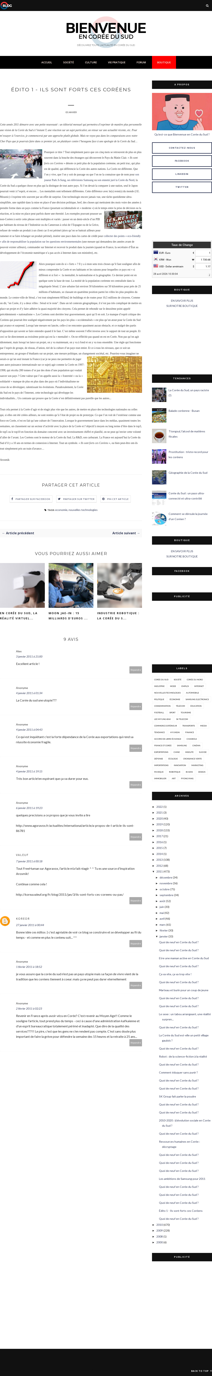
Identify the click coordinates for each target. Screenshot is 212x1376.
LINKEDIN (181, 174)
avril (162, 918)
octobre (165, 889)
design (201, 772)
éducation (196, 706)
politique (159, 699)
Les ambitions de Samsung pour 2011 (182, 1178)
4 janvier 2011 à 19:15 (29, 771)
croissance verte (192, 758)
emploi (185, 686)
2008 (159, 1236)
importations (161, 765)
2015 (159, 848)
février (164, 930)
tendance (159, 732)
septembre (166, 895)
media (203, 725)
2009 (159, 1230)
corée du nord (195, 679)
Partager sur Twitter (79, 499)
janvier (164, 936)
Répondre (136, 670)
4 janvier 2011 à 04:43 (29, 730)
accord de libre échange (167, 739)
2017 (159, 836)
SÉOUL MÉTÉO (182, 218)
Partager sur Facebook (33, 499)
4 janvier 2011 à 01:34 (29, 693)
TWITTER (182, 187)
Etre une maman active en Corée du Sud (184, 958)
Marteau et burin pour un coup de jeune (183, 990)
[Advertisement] (182, 341)
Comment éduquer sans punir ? (178, 1072)
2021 (159, 812)
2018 (159, 830)
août (162, 901)
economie (61, 510)
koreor (23, 919)
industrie (159, 686)
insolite (189, 752)
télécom (180, 706)
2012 (159, 865)
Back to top (201, 1370)
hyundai (175, 732)
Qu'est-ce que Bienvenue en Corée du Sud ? (182, 134)
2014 (159, 854)
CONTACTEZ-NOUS (182, 148)
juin (162, 906)
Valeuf (22, 855)
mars (163, 924)
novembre (166, 883)
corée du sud (161, 679)
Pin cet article (118, 499)
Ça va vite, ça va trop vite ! (175, 974)
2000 (159, 1242)
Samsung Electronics (197, 699)
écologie (173, 758)
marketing (197, 765)
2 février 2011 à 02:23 (29, 1009)
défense (158, 758)
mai (162, 912)
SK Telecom (182, 719)
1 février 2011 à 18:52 (29, 967)
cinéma (196, 745)
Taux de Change (182, 245)
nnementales (74, 242)
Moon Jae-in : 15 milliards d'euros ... (68, 616)
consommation (162, 706)
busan (189, 772)
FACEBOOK (182, 161)
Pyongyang (187, 778)
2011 (159, 871)
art (174, 778)
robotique (174, 772)
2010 (159, 1224)
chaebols (192, 739)
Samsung (182, 745)
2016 (159, 842)
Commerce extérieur (165, 725)
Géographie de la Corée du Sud (188, 472)
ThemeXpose (35, 1370)
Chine (177, 752)
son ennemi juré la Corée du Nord (116, 180)
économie (175, 699)
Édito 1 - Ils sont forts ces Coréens (181, 1210)
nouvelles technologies (83, 510)
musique (159, 772)
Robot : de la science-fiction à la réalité (183, 1056)
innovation (180, 765)
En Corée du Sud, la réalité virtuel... (19, 616)
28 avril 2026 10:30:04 (165, 274)
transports (188, 725)
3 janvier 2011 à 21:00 (29, 657)
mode (173, 686)
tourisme (186, 712)
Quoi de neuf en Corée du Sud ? (179, 942)
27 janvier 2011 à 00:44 (30, 925)
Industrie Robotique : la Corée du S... (118, 616)
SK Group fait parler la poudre (177, 1096)
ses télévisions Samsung (80, 180)
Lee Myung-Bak (162, 719)
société (177, 679)
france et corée (163, 745)
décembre (166, 877)
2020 (159, 818)
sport (172, 712)
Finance (189, 732)
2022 (159, 806)
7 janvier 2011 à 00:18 (29, 861)
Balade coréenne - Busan (184, 410)
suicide (203, 752)
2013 (159, 859)
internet (199, 686)
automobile (192, 692)
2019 (159, 824)
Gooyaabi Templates (76, 1370)
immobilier (160, 778)
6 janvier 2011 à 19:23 (29, 808)
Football (159, 712)
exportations (161, 752)
